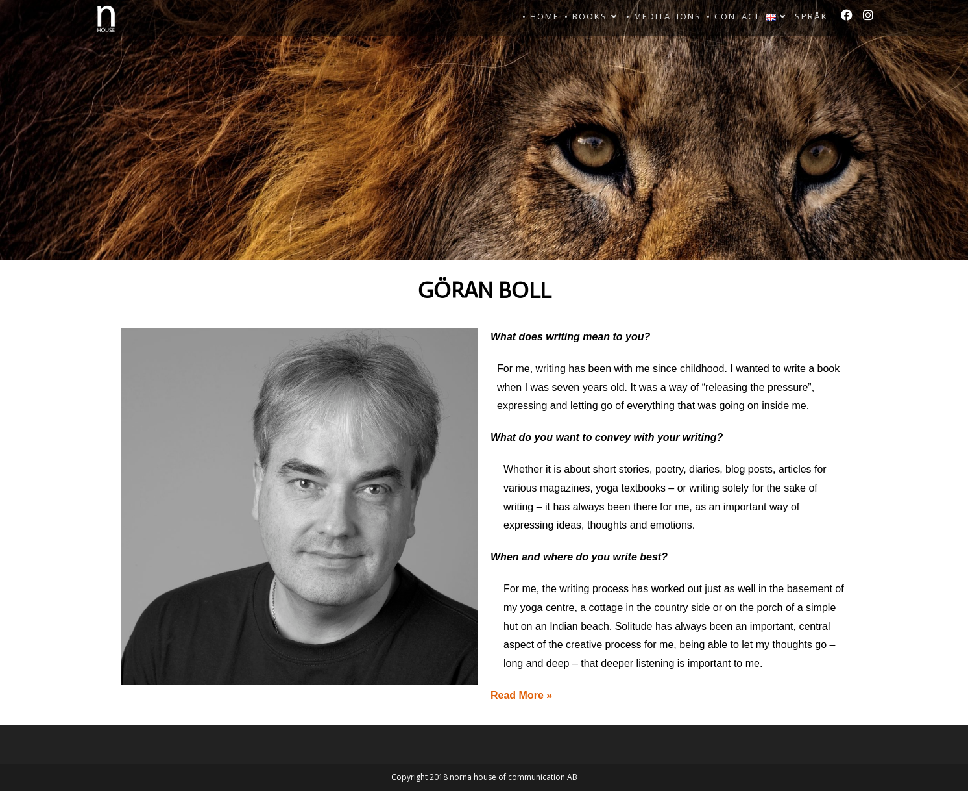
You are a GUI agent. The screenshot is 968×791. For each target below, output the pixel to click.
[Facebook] (847, 15)
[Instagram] (868, 15)
